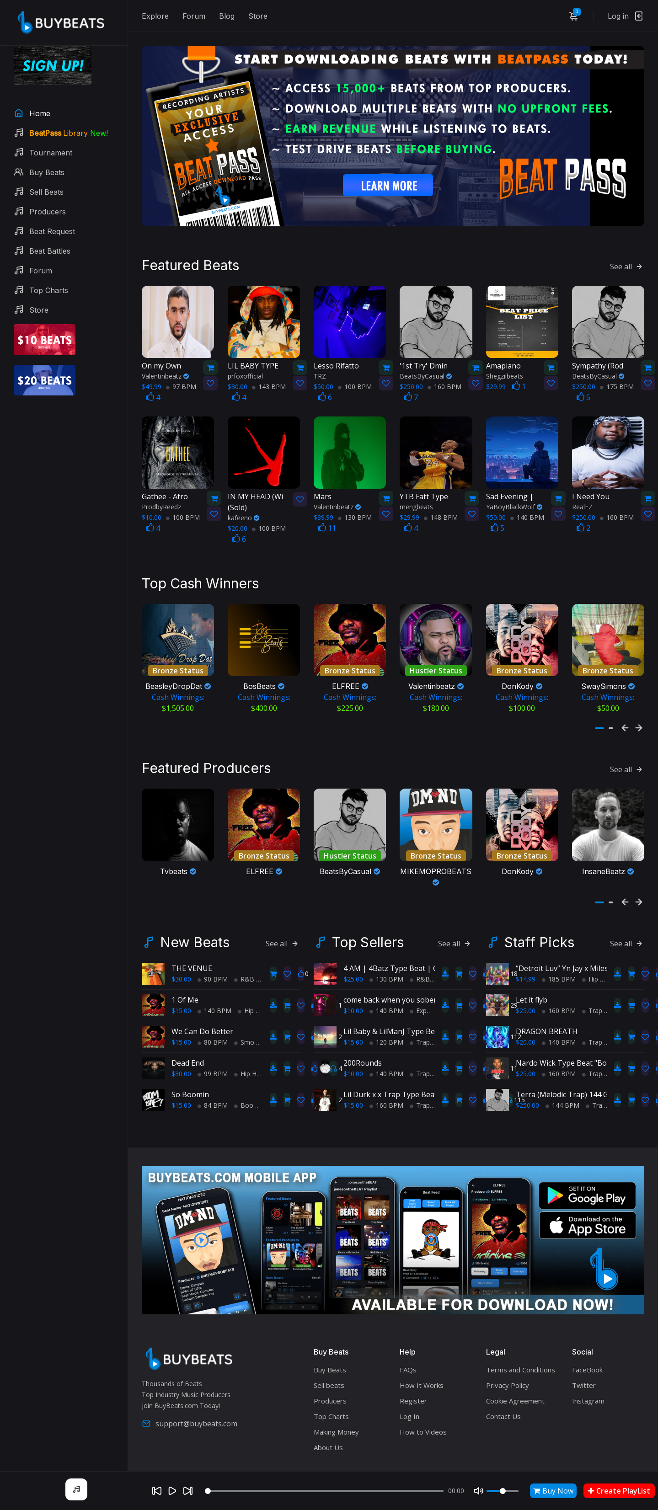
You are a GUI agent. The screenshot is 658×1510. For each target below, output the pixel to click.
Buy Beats (330, 1346)
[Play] (172, 1490)
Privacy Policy (507, 1362)
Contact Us (503, 1393)
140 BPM (527, 501)
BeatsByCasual (426, 359)
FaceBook (587, 1346)
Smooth (249, 1018)
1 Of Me (184, 976)
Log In (409, 1393)
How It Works (422, 1362)
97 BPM (181, 370)
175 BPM (617, 370)
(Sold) (257, 485)
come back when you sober (390, 976)
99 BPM (213, 1050)
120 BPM (386, 1018)
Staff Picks (539, 919)
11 (327, 512)
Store (257, 16)
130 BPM (355, 501)
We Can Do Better (202, 1008)
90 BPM (213, 955)
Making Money (336, 1409)
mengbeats (416, 490)
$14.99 (525, 955)
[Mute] (478, 1490)
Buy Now (553, 1491)
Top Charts (331, 1393)
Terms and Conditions (520, 1346)
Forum (193, 16)
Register (413, 1377)
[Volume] (503, 1491)
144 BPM (562, 1082)
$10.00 (353, 987)
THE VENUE (191, 945)
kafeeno (243, 501)
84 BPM (213, 1082)
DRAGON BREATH (547, 1008)
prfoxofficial (245, 359)
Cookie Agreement (515, 1377)
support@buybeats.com (189, 1400)
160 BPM (444, 370)
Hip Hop (253, 987)
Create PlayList (619, 1491)
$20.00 (525, 1018)
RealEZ (582, 490)
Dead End (187, 1040)
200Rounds (362, 1040)
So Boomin (190, 1071)
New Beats (195, 919)
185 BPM (559, 955)
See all (627, 250)
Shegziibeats (504, 359)
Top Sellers (368, 919)
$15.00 (181, 987)
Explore (155, 16)
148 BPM (441, 501)
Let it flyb (531, 976)
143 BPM (269, 370)
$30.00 (181, 955)
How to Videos (423, 1409)
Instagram (588, 1377)
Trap (420, 1018)
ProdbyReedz (161, 490)
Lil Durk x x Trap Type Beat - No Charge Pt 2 (419, 1071)
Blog (227, 16)
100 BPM (355, 370)
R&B (244, 955)
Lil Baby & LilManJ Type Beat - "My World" (415, 1008)
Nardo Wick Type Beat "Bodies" (569, 1040)
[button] (599, 713)
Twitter (584, 1362)
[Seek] (324, 1491)
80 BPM (213, 1018)
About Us (328, 1424)
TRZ (320, 359)
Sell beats (329, 1362)
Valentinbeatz (165, 359)
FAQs (408, 1346)
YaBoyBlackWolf (514, 490)
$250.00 (527, 1082)
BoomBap (252, 1082)
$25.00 (353, 955)
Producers (330, 1377)
